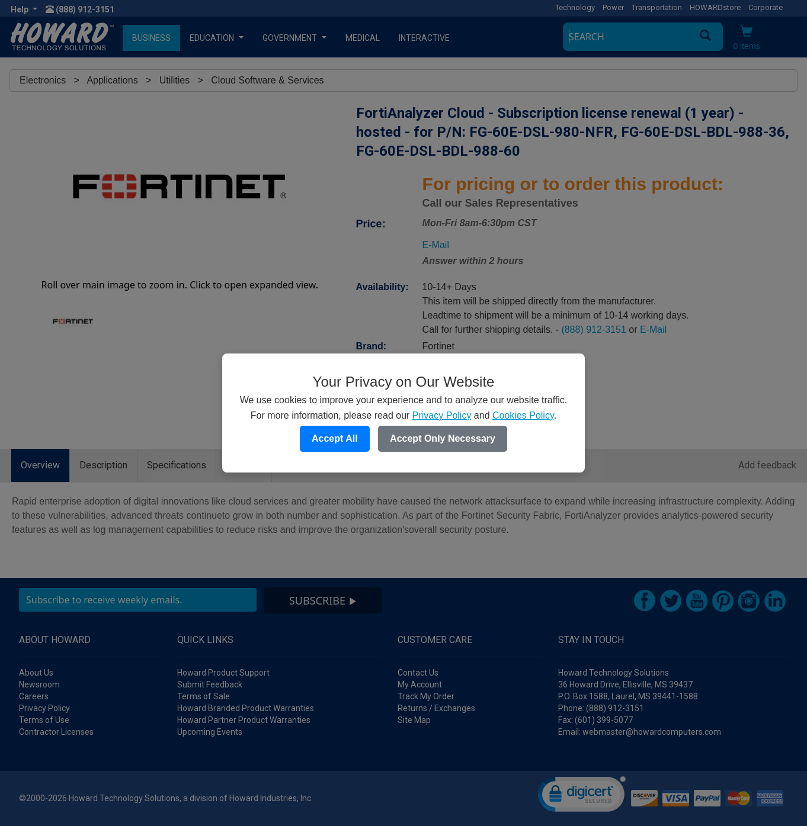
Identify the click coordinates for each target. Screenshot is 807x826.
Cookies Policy (523, 415)
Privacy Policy (442, 415)
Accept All (335, 438)
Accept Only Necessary (442, 438)
